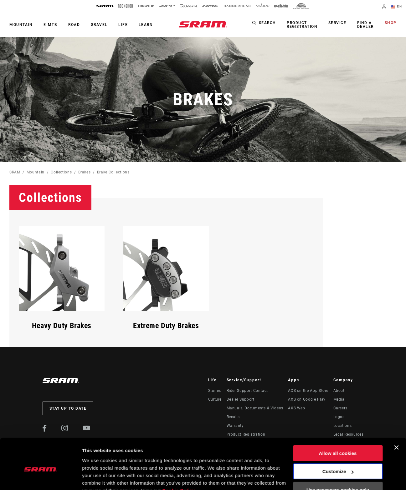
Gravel (98, 24)
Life (122, 24)
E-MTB (50, 24)
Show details (96, 477)
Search (267, 23)
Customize (338, 441)
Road (74, 24)
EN (396, 7)
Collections (61, 172)
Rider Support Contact (247, 390)
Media (339, 399)
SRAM (14, 172)
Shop (391, 23)
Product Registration (302, 25)
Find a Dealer (365, 25)
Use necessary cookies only (337, 459)
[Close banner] (396, 417)
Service (337, 23)
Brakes (84, 172)
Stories (214, 390)
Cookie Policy (178, 460)
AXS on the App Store (308, 390)
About (339, 390)
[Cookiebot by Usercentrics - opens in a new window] (40, 477)
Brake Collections (113, 172)
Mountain (21, 24)
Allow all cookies (338, 423)
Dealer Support (240, 399)
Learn (145, 24)
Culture (215, 399)
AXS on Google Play (307, 399)
